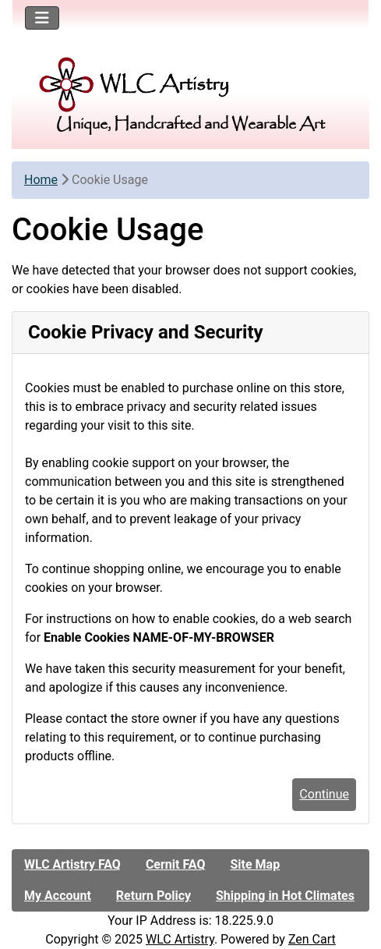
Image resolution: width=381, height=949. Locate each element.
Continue (324, 794)
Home (41, 179)
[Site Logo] (190, 84)
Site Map (255, 864)
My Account (57, 895)
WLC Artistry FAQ (72, 864)
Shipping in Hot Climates (285, 895)
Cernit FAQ (176, 864)
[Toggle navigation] (42, 18)
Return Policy (153, 895)
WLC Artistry (180, 939)
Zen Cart (312, 939)
